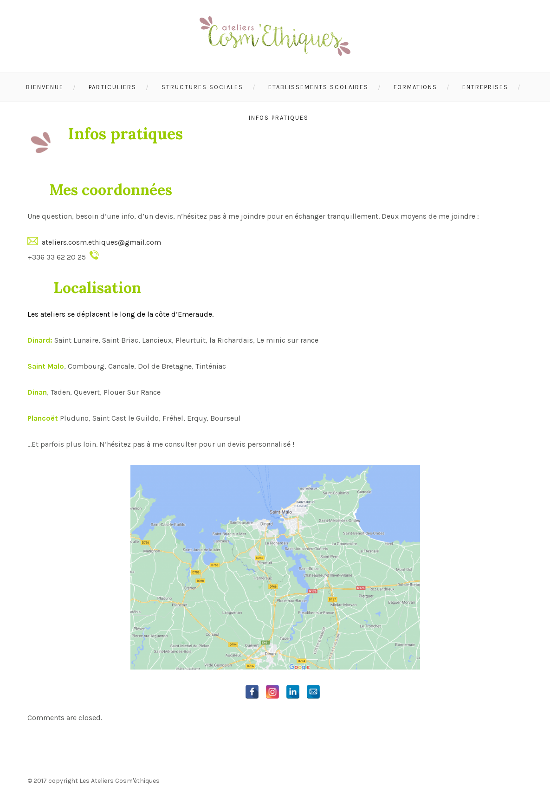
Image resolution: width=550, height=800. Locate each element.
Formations (415, 87)
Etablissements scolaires (318, 87)
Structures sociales (202, 87)
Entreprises (485, 87)
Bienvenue (45, 87)
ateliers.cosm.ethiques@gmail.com (101, 242)
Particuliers (112, 87)
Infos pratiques (279, 117)
